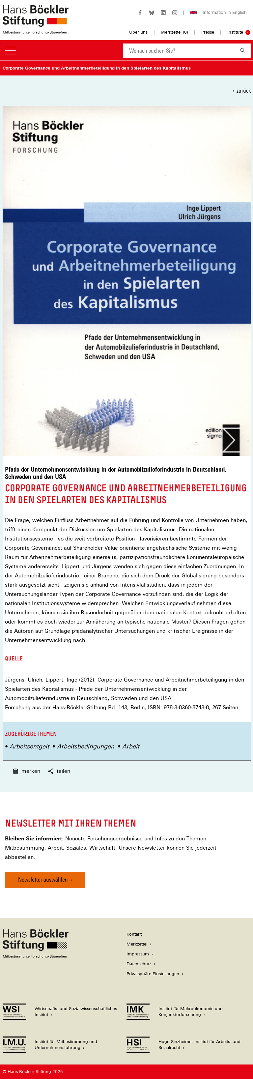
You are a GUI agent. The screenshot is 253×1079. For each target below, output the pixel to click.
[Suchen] (243, 51)
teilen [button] (58, 771)
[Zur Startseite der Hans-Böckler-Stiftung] (36, 30)
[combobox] (179, 51)
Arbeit (130, 746)
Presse (207, 32)
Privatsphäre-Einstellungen (152, 973)
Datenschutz (138, 963)
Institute (235, 32)
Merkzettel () (174, 32)
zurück (244, 90)
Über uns (138, 32)
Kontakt (134, 934)
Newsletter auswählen (43, 879)
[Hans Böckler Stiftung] (36, 956)
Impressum (137, 953)
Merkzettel (136, 944)
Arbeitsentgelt (29, 746)
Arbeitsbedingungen (85, 746)
